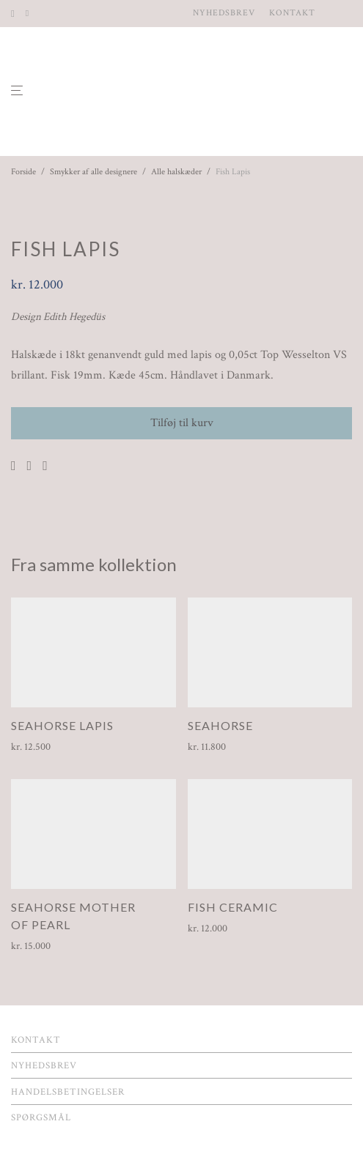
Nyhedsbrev (224, 13)
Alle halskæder (176, 171)
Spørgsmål (41, 1118)
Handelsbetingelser (68, 1092)
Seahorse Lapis (62, 725)
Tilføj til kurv (181, 423)
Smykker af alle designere (93, 171)
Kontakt (292, 13)
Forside (23, 171)
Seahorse (220, 725)
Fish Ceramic (233, 907)
